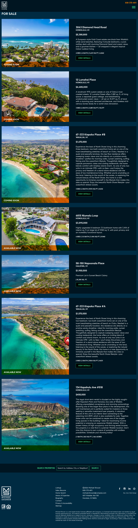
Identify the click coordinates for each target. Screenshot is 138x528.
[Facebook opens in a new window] (120, 489)
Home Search (61, 493)
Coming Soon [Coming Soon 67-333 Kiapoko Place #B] (11, 200)
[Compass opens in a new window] (134, 489)
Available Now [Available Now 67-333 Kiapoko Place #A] (12, 372)
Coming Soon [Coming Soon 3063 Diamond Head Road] (11, 64)
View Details (84, 58)
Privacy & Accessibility (64, 503)
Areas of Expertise (63, 495)
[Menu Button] (134, 7)
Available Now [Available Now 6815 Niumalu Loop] (12, 248)
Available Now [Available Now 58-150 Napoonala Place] (12, 291)
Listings (58, 488)
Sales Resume (61, 490)
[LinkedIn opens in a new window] (129, 489)
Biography (59, 498)
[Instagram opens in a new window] (124, 489)
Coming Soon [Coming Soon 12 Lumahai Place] (11, 119)
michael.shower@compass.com (94, 493)
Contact (59, 501)
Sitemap (59, 506)
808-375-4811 (130, 3)
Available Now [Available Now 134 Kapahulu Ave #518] (12, 448)
